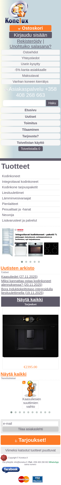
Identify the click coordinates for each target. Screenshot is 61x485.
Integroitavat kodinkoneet (20, 181)
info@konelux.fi (20, 462)
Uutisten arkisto (17, 268)
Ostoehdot (30, 52)
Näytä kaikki (30, 299)
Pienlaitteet (10, 204)
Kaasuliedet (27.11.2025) (19, 276)
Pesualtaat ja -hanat (16, 209)
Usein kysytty (30, 64)
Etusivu (30, 110)
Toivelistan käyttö (30, 142)
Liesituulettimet (13, 192)
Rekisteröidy (29, 41)
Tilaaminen (30, 129)
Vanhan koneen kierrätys (30, 81)
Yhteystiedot (30, 58)
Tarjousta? (30, 136)
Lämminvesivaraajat (16, 198)
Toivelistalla (30, 148)
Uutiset (30, 116)
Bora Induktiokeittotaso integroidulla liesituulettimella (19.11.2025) (27, 291)
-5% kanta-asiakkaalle (31, 70)
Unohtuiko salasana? (30, 46)
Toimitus (30, 123)
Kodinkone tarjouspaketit (20, 187)
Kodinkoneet (11, 176)
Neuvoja (8, 215)
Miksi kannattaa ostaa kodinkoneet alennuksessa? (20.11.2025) (26, 282)
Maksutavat (30, 75)
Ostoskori (30, 28)
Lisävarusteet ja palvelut (19, 220)
